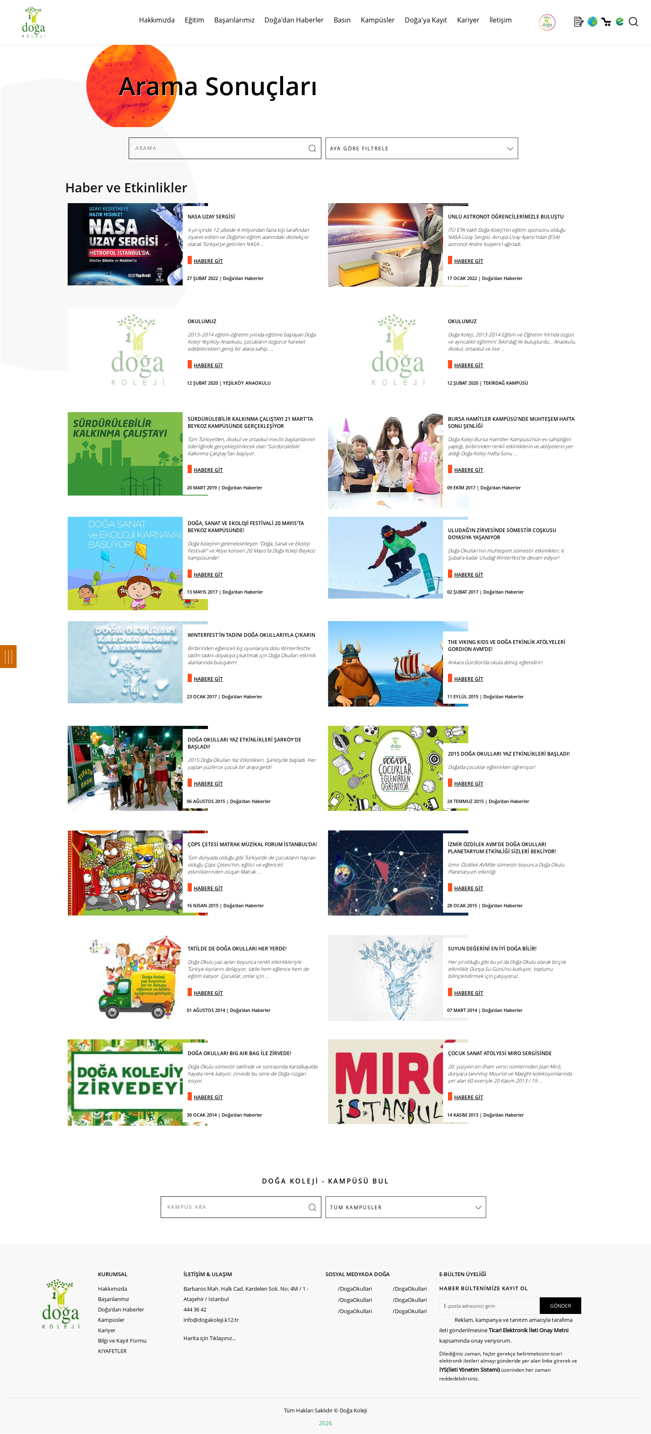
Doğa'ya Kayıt (426, 20)
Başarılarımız (234, 20)
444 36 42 (195, 1309)
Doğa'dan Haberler (294, 20)
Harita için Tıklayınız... (210, 1338)
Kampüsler (378, 20)
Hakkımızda (157, 20)
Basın (342, 20)
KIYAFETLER (112, 1351)
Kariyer (468, 20)
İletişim (500, 20)
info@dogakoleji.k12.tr (211, 1320)
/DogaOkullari (355, 1288)
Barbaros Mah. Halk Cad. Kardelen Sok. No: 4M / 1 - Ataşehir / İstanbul (246, 1294)
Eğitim (194, 20)
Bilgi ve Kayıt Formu (122, 1340)
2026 (325, 1423)
